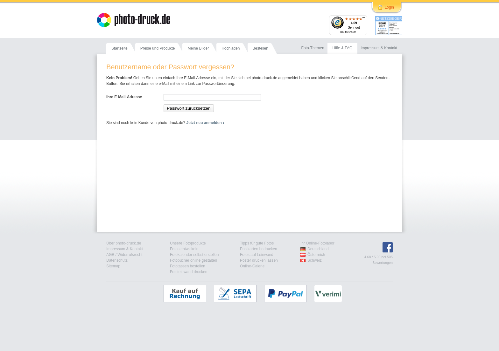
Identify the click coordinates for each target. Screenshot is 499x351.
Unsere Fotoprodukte (188, 243)
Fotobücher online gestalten (193, 260)
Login (389, 7)
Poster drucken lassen (259, 260)
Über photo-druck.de (123, 243)
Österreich (316, 254)
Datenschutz (117, 260)
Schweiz (314, 260)
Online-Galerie (252, 266)
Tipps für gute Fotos (257, 243)
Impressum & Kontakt (124, 249)
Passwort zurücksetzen (188, 108)
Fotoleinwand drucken (188, 272)
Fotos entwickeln (184, 249)
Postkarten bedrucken (258, 249)
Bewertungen (382, 263)
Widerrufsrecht (129, 254)
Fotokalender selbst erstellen (194, 254)
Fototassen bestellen (187, 266)
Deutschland (318, 249)
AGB (110, 254)
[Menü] (363, 19)
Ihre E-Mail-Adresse (124, 97)
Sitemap (113, 266)
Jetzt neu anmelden (204, 122)
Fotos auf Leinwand (256, 254)
